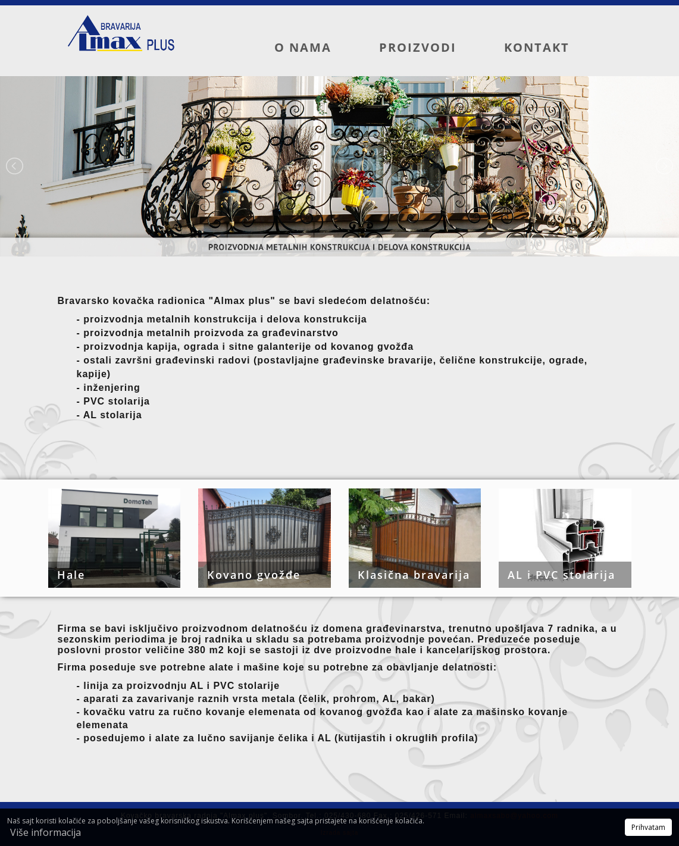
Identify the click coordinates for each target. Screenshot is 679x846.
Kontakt (537, 47)
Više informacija (45, 832)
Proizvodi (417, 47)
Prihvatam (648, 827)
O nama (302, 47)
